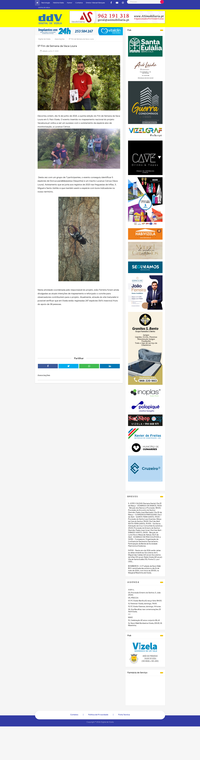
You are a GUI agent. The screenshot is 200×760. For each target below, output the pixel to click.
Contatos (79, 3)
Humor (69, 3)
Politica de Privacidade (98, 711)
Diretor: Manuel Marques (95, 3)
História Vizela (58, 3)
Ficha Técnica (124, 711)
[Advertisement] (79, 330)
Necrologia (45, 3)
